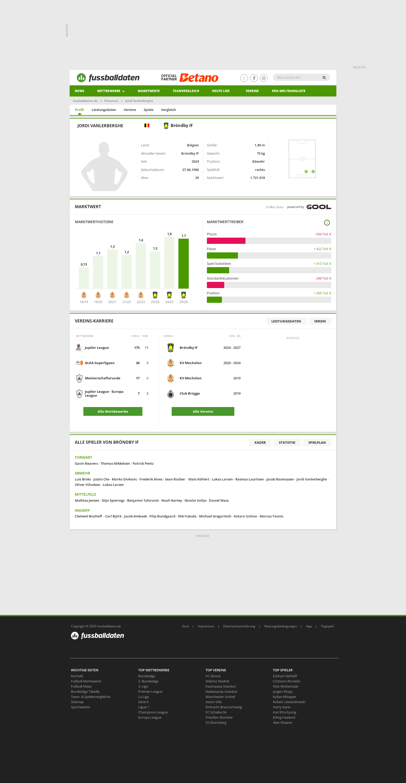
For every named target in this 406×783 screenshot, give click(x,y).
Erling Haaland (284, 717)
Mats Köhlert (199, 479)
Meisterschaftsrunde (102, 378)
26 (138, 362)
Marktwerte (149, 91)
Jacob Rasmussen (280, 479)
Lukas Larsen (222, 479)
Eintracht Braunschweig (224, 707)
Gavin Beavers (86, 463)
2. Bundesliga (148, 681)
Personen (111, 101)
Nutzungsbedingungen (280, 626)
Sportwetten (80, 707)
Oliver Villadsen (87, 484)
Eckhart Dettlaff (285, 676)
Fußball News (81, 686)
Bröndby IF (178, 125)
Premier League (150, 691)
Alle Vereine (203, 411)
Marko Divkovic (124, 479)
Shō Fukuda (187, 516)
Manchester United (220, 696)
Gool (185, 626)
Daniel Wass (219, 500)
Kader (260, 442)
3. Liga (143, 686)
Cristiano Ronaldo (286, 681)
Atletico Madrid (217, 681)
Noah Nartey (171, 500)
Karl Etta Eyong (284, 712)
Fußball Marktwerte (86, 681)
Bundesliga (146, 676)
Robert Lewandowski (289, 701)
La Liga (143, 696)
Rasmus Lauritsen (249, 479)
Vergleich (168, 109)
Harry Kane (281, 707)
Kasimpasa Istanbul (221, 686)
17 (138, 378)
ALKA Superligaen (100, 362)
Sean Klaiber (175, 479)
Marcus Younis (271, 516)
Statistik (287, 442)
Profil (79, 109)
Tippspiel (327, 626)
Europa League (149, 717)
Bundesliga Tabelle (85, 691)
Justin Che (101, 479)
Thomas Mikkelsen (115, 463)
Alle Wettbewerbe (113, 411)
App (309, 626)
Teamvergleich (186, 91)
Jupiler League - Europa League (104, 393)
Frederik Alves (151, 479)
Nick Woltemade (285, 686)
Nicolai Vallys (195, 500)
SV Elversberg (216, 722)
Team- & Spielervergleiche (90, 696)
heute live (221, 91)
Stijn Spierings (113, 500)
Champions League (153, 712)
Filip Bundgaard (162, 516)
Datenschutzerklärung (239, 626)
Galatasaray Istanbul (221, 691)
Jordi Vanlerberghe (311, 479)
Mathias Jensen (87, 500)
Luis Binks (83, 479)
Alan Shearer (282, 722)
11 (146, 347)
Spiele (148, 109)
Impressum (206, 626)
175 (137, 347)
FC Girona (213, 676)
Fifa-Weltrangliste (289, 91)
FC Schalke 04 (216, 712)
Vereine (252, 91)
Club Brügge (190, 393)
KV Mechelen (191, 362)
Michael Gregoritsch (215, 516)
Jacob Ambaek (135, 516)
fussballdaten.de (85, 101)
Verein (320, 321)
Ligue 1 (143, 707)
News (79, 91)
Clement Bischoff (89, 516)
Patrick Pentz (143, 463)
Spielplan (317, 442)
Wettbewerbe (111, 91)
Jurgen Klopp (283, 691)
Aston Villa (214, 701)
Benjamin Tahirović (143, 500)
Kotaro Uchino (245, 516)
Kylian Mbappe (284, 696)
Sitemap (77, 701)
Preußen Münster (219, 717)
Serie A (143, 701)
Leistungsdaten (104, 109)
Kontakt (77, 676)
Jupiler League (97, 347)
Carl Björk (113, 516)
